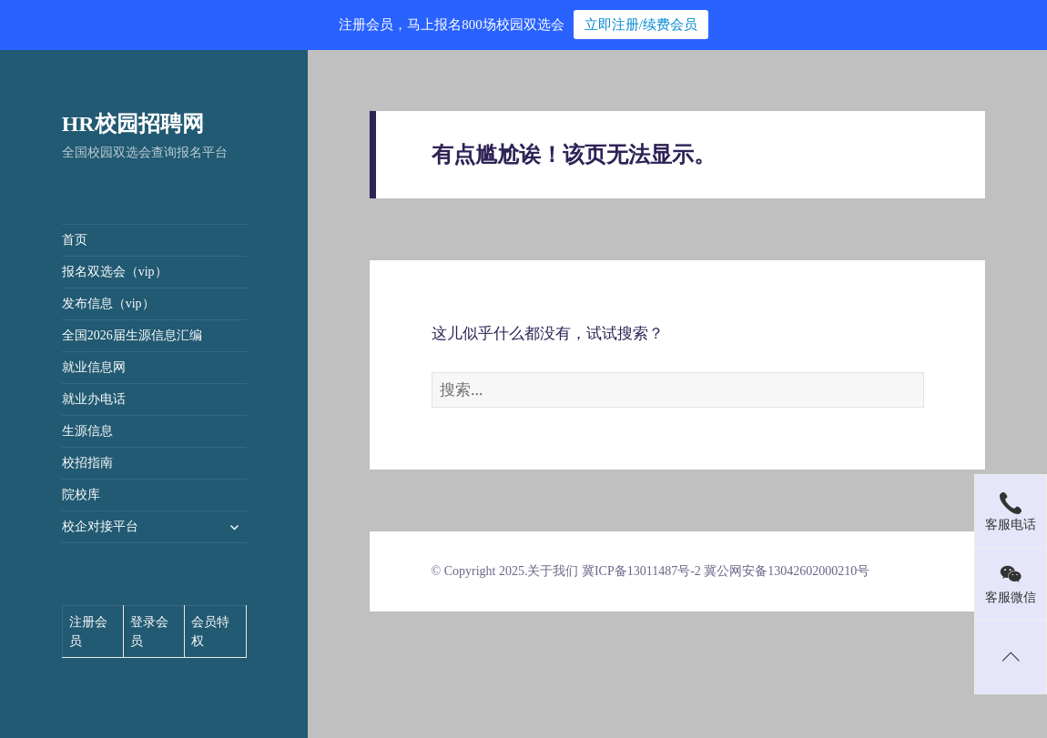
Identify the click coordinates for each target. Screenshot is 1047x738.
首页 (74, 240)
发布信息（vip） (108, 303)
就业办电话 (94, 399)
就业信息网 (94, 367)
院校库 (81, 494)
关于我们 (552, 571)
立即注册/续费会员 (640, 24)
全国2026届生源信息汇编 (132, 335)
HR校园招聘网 (133, 124)
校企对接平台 (100, 526)
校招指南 (87, 463)
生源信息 (87, 431)
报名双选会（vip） (115, 271)
